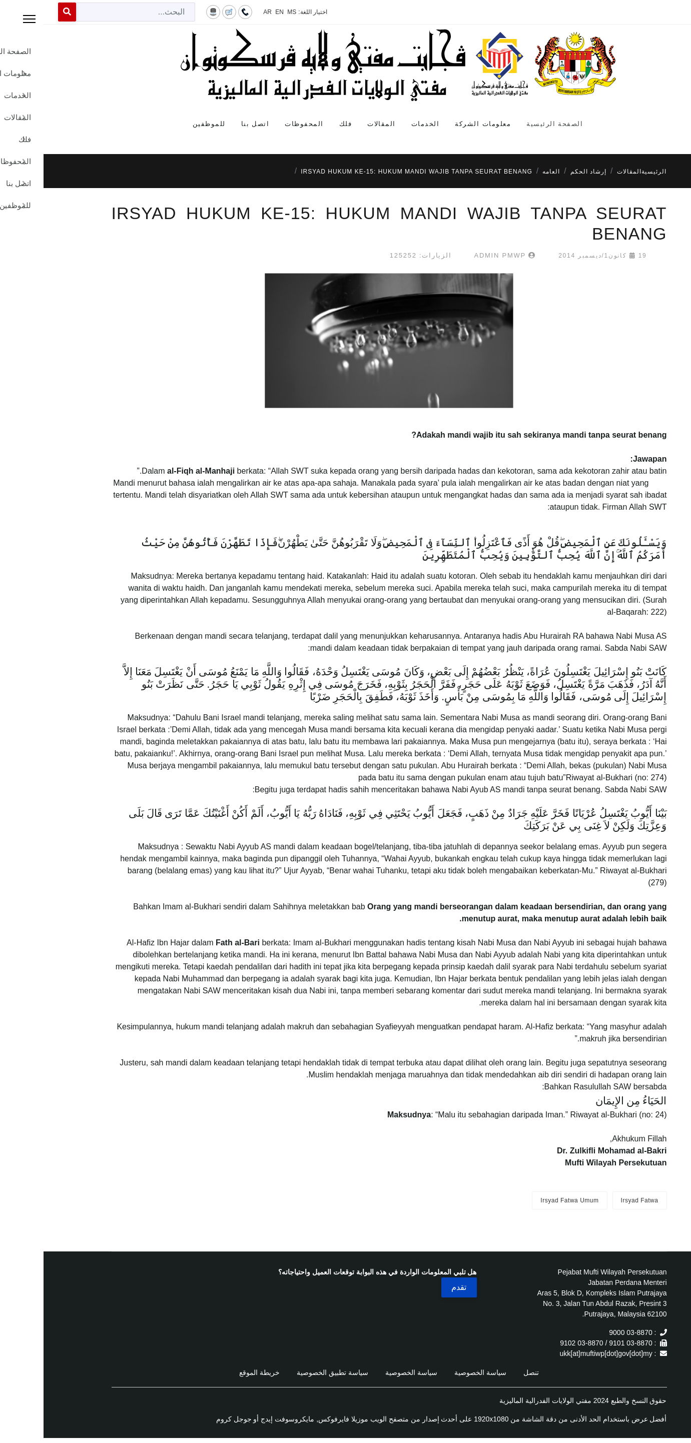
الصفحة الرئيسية (511, 124)
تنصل (487, 1372)
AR (224, 12)
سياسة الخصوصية (437, 1372)
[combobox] (92, 12)
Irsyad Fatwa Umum (526, 1200)
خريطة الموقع (216, 1372)
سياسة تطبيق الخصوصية (289, 1372)
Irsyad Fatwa (596, 1200)
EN (236, 12)
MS (248, 12)
